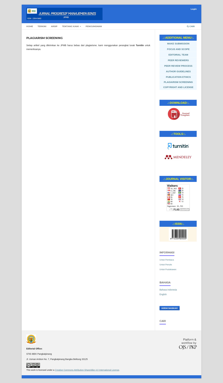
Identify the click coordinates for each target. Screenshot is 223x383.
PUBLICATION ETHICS (178, 77)
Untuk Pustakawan (168, 269)
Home (29, 26)
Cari (191, 26)
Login (194, 9)
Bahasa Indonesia (168, 289)
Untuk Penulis (166, 264)
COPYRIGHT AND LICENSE (178, 87)
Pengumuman (94, 26)
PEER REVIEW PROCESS (178, 66)
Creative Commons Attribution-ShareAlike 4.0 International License (87, 370)
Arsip (54, 26)
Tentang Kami (70, 26)
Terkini (42, 26)
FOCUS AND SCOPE (178, 49)
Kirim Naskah (170, 308)
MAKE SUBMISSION (178, 43)
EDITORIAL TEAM (178, 54)
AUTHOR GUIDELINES (178, 71)
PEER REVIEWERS (178, 60)
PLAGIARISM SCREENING (178, 82)
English (163, 294)
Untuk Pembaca (167, 260)
